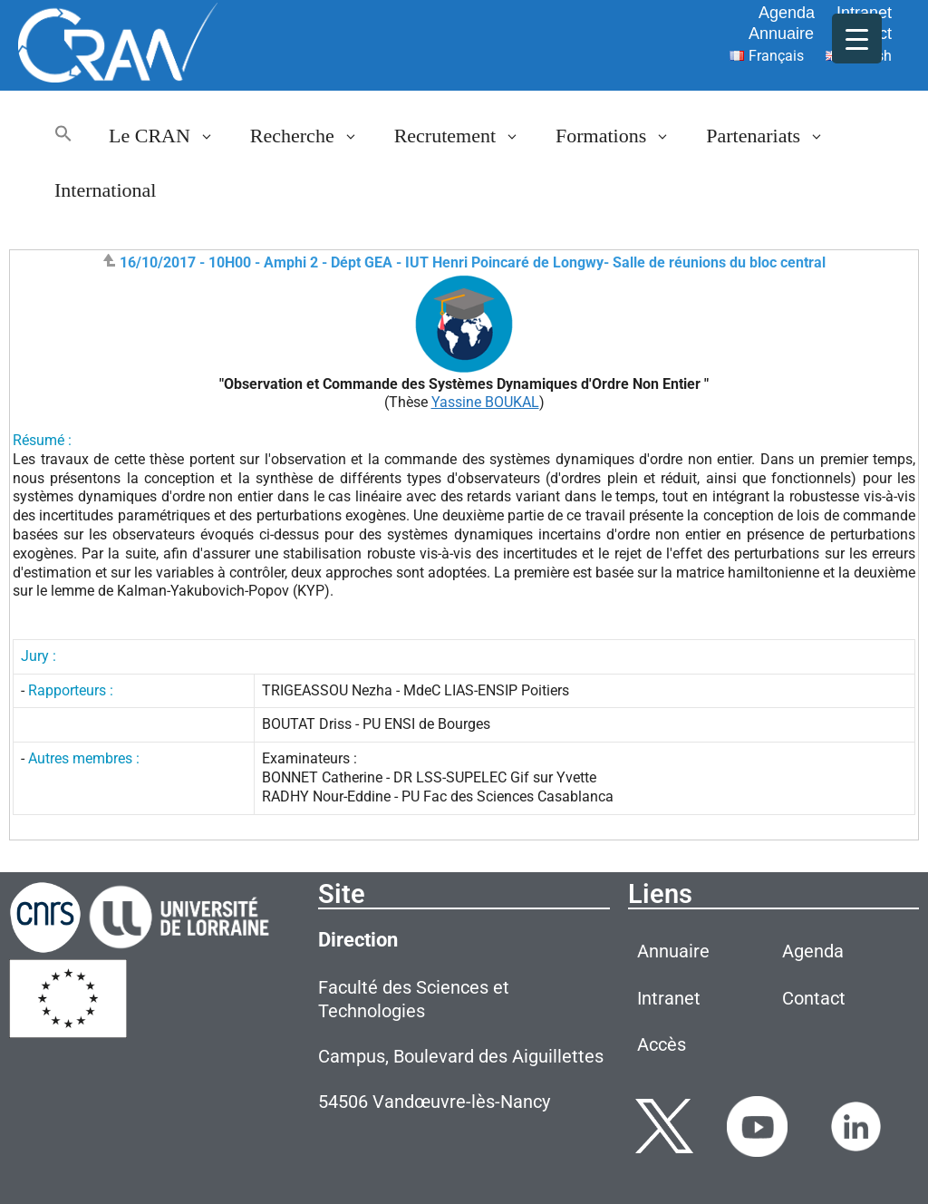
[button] (63, 136)
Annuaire (781, 33)
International (105, 190)
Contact (814, 998)
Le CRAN (170, 136)
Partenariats (774, 136)
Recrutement (465, 136)
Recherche (313, 136)
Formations (622, 136)
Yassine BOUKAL (485, 402)
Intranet (864, 13)
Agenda (787, 13)
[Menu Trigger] (857, 38)
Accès (661, 1044)
